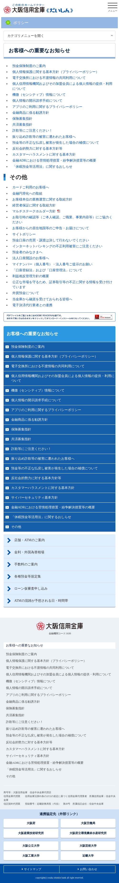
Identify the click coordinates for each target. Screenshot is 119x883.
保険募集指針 (22, 118)
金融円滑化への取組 (27, 193)
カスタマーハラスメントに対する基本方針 (44, 154)
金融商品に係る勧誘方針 (30, 113)
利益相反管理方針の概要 (30, 276)
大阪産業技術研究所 (31, 833)
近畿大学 (88, 855)
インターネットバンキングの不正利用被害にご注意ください (57, 246)
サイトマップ (32, 869)
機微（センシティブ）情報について (39, 94)
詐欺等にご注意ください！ (32, 130)
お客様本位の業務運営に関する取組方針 (42, 199)
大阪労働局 (88, 823)
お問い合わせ (88, 869)
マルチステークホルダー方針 (34, 211)
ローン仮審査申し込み (31, 588)
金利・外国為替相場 (29, 552)
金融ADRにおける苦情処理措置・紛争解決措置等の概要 (54, 160)
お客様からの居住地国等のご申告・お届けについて (50, 228)
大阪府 (31, 823)
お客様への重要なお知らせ (32, 333)
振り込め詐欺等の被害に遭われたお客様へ (44, 136)
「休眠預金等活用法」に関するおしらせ (42, 166)
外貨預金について (25, 293)
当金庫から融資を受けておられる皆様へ (42, 299)
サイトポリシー (24, 234)
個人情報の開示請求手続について (37, 100)
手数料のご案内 (26, 564)
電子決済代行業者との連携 (32, 305)
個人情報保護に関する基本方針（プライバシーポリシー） (55, 72)
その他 (16, 527)
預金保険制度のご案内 (29, 66)
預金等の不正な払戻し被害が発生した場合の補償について (55, 142)
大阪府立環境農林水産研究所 (88, 833)
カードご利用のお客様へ (30, 187)
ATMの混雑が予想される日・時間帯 (41, 600)
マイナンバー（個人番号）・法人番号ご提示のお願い (52, 264)
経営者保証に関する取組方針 (34, 205)
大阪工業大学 (31, 855)
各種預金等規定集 (27, 576)
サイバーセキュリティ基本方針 (34, 497)
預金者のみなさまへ (27, 252)
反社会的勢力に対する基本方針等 (37, 148)
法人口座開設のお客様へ (30, 258)
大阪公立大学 (31, 845)
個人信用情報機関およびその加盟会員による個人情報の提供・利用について (62, 378)
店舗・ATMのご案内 (29, 540)
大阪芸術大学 (88, 845)
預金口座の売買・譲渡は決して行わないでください (50, 240)
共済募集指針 (22, 124)
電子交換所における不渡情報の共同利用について (49, 78)
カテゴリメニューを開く (25, 36)
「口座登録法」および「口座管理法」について (47, 270)
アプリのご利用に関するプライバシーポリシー (47, 107)
